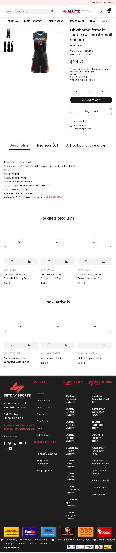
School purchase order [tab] (87, 145)
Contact (41, 394)
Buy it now (91, 111)
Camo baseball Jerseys (100, 473)
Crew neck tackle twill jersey (97, 438)
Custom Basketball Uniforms (71, 399)
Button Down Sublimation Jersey (98, 412)
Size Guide (42, 421)
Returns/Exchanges (47, 454)
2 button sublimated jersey (97, 425)
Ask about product (82, 128)
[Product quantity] (91, 91)
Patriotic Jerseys (100, 481)
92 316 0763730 (53, 197)
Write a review (76, 45)
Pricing (40, 414)
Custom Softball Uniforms (71, 425)
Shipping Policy (44, 471)
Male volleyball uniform (53, 358)
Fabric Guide (43, 435)
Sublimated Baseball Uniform (100, 463)
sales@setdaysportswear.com (19, 429)
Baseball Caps (99, 488)
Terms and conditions (42, 463)
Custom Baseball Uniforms (71, 412)
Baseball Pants (99, 495)
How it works (43, 400)
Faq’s (39, 428)
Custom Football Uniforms (71, 438)
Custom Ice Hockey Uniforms (72, 451)
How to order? (44, 407)
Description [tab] (18, 145)
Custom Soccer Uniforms (71, 464)
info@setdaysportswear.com (19, 425)
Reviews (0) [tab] (48, 145)
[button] (61, 32)
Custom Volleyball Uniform (71, 516)
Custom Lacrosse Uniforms (71, 477)
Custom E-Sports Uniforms (71, 503)
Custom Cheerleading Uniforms (73, 490)
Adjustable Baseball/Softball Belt (100, 399)
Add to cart (93, 100)
